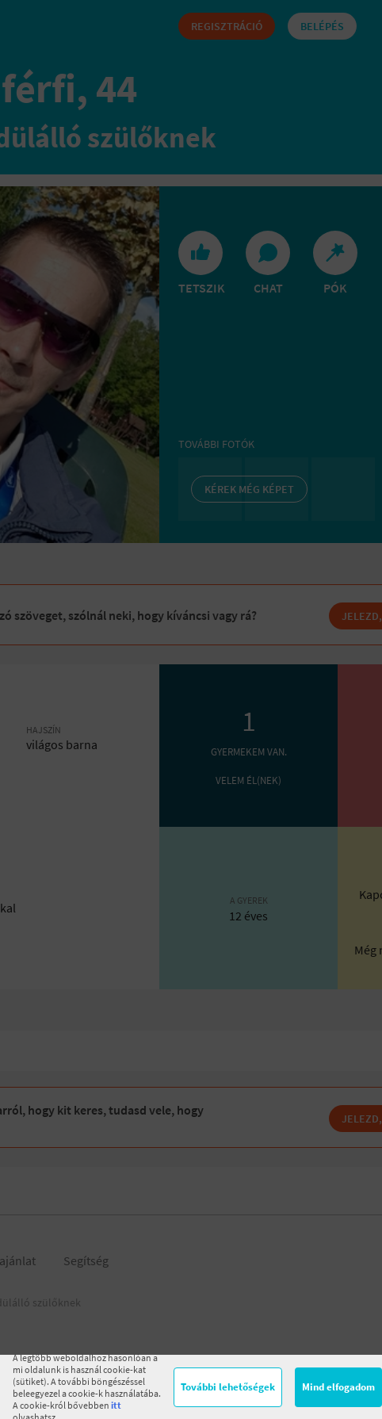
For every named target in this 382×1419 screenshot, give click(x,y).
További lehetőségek (228, 1387)
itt (116, 1405)
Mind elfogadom (338, 1387)
